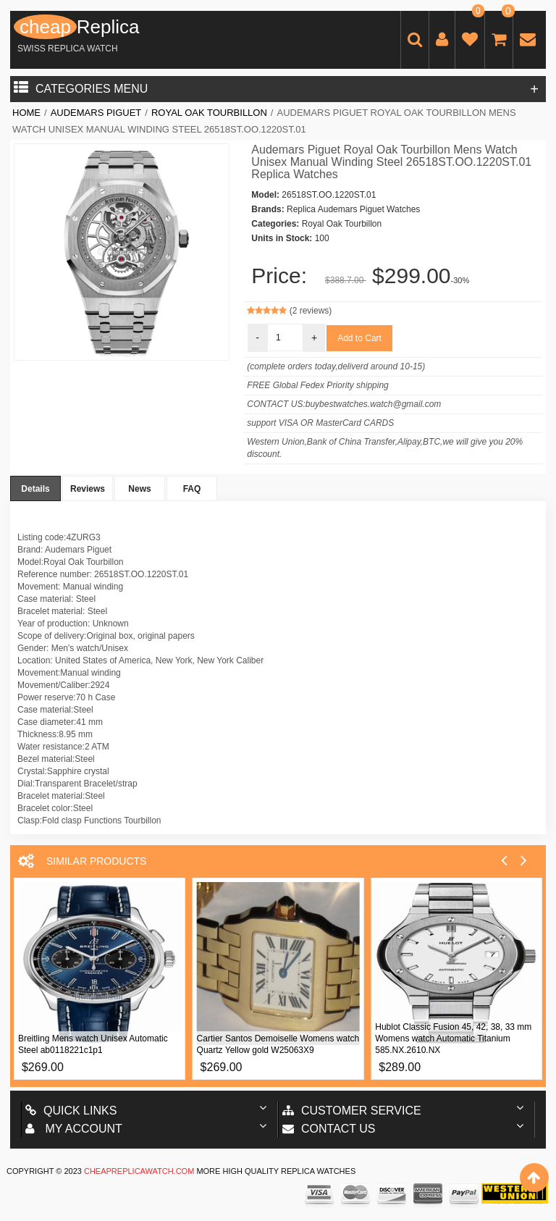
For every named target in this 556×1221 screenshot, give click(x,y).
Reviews (87, 489)
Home (26, 112)
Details (35, 489)
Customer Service (351, 1110)
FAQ (192, 489)
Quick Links (71, 1110)
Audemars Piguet (96, 112)
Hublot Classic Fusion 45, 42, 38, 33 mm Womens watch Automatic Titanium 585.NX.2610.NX (453, 1038)
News (139, 489)
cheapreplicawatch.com (139, 1171)
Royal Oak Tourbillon (209, 112)
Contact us (329, 1129)
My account (73, 1129)
